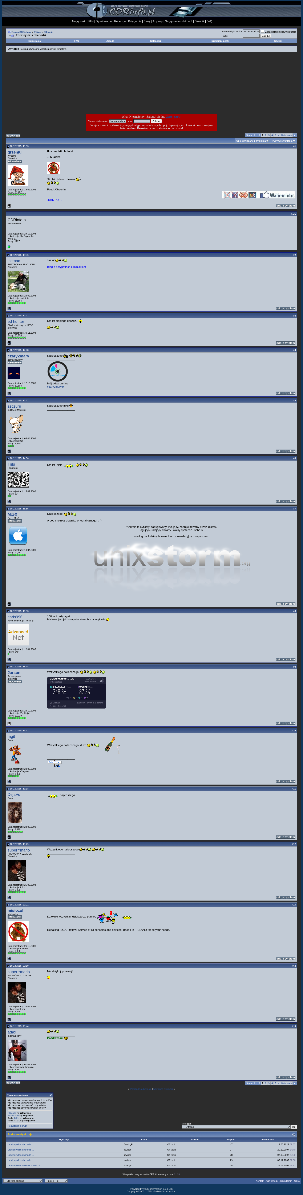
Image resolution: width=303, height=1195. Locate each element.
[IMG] (16, 1118)
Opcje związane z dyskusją (251, 141)
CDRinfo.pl (272, 1181)
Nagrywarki (79, 21)
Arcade (110, 41)
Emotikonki (13, 1115)
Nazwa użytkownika (232, 31)
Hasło (225, 36)
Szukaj (278, 41)
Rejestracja (34, 41)
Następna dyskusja (163, 1089)
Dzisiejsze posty (220, 41)
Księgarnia (134, 21)
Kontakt (260, 1181)
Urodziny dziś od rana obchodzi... (25, 1165)
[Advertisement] (117, 83)
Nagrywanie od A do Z (178, 21)
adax (12, 1032)
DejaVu (14, 794)
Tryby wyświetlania (281, 141)
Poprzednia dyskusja (141, 1089)
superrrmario (19, 850)
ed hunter (16, 321)
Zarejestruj (173, 116)
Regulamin (286, 1181)
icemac (14, 261)
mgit (11, 736)
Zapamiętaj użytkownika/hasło (278, 32)
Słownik (199, 21)
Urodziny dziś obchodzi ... (21, 1144)
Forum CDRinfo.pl (21, 32)
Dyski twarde (104, 21)
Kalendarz (155, 41)
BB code (12, 1113)
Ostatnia (286, 135)
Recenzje (120, 21)
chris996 (15, 617)
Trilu (11, 464)
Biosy (147, 21)
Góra (297, 1181)
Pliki (90, 21)
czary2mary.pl (55, 386)
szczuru (14, 406)
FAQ (209, 21)
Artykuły (158, 21)
